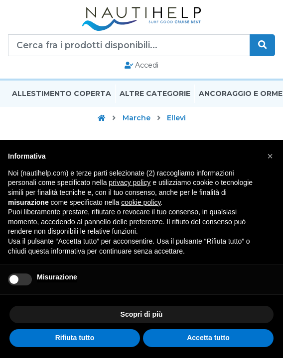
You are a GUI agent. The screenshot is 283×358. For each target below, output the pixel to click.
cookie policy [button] (140, 202)
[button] (270, 156)
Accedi (142, 65)
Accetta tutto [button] (208, 338)
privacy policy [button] (129, 182)
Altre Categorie (155, 93)
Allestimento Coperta (61, 93)
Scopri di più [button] (142, 314)
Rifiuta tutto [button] (75, 338)
